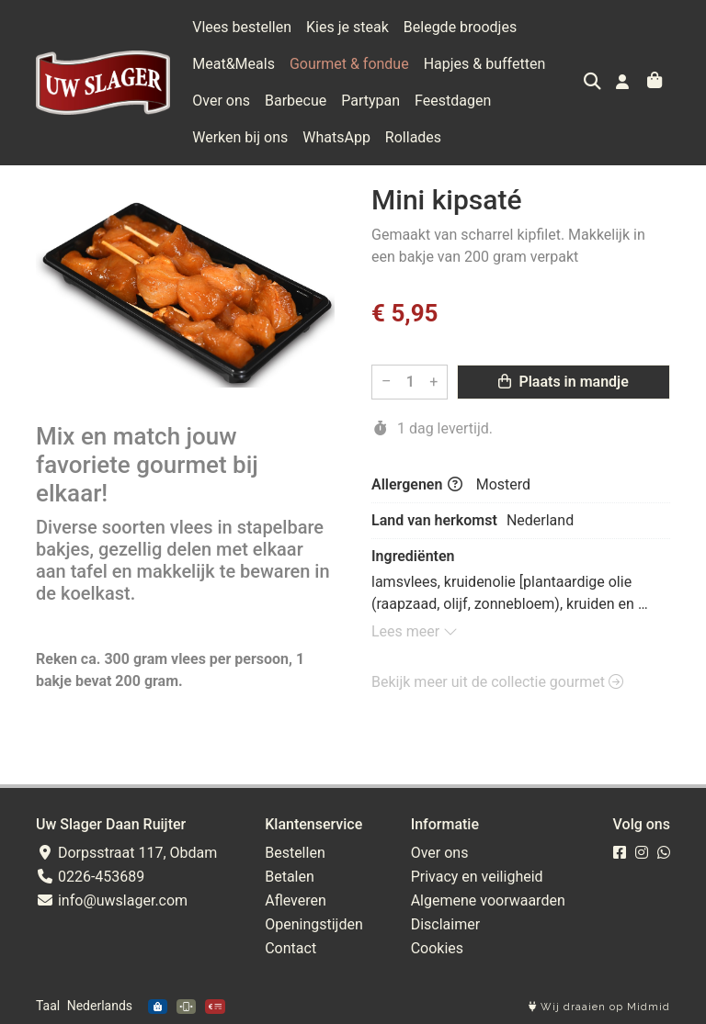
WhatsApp (336, 137)
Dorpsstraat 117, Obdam (126, 852)
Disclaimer (445, 924)
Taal (48, 1005)
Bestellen (295, 852)
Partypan (370, 100)
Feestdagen (453, 100)
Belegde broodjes (460, 27)
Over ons (221, 100)
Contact (290, 948)
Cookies (437, 948)
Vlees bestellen (241, 27)
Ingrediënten (413, 556)
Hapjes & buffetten (485, 64)
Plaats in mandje (563, 381)
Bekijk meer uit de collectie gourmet (497, 682)
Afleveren (295, 900)
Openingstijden (314, 924)
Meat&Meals (233, 64)
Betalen (289, 876)
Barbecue (295, 100)
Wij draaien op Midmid (599, 1007)
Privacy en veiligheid (477, 876)
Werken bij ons (240, 137)
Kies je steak (347, 27)
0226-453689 (90, 876)
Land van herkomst (434, 520)
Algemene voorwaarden (488, 900)
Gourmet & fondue (349, 64)
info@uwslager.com (112, 900)
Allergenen (416, 484)
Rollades (413, 137)
